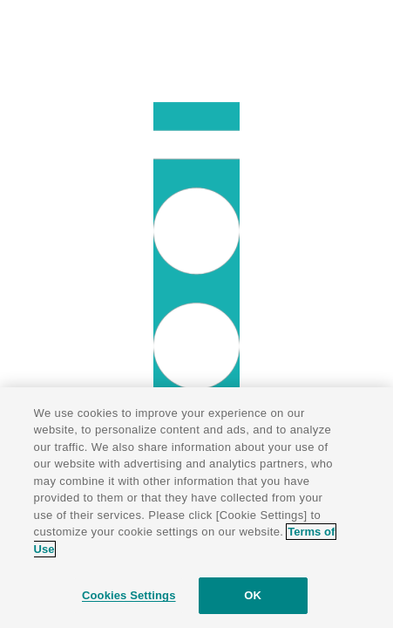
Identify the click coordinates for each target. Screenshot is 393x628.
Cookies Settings (129, 595)
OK (252, 595)
